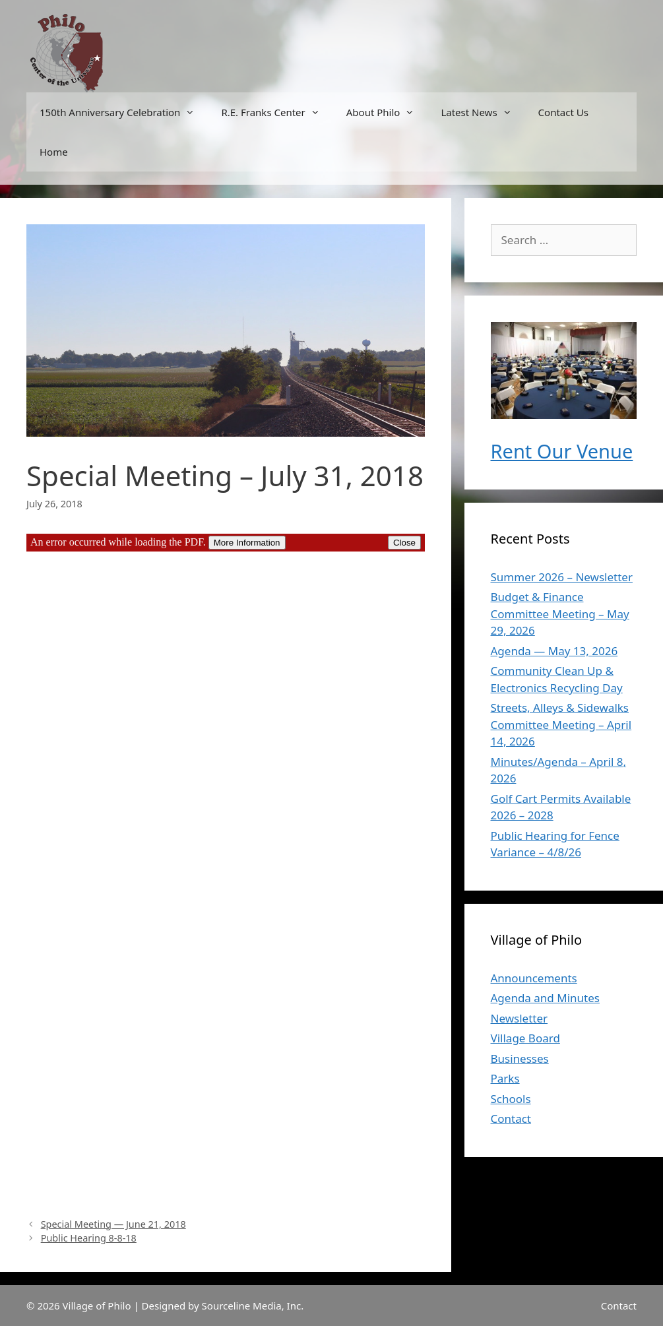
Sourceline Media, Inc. (253, 1305)
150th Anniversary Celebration (124, 112)
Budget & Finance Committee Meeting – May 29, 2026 (560, 613)
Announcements (534, 978)
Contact (511, 1118)
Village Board (525, 1038)
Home (54, 151)
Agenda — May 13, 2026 (554, 650)
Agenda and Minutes (545, 997)
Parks (505, 1078)
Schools (511, 1098)
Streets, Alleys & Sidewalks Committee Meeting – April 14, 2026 (561, 724)
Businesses (520, 1058)
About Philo (387, 112)
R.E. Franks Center (276, 112)
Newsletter (519, 1018)
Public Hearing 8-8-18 (89, 1238)
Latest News (482, 112)
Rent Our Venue (562, 451)
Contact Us (563, 112)
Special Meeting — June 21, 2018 (113, 1224)
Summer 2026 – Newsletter (562, 576)
